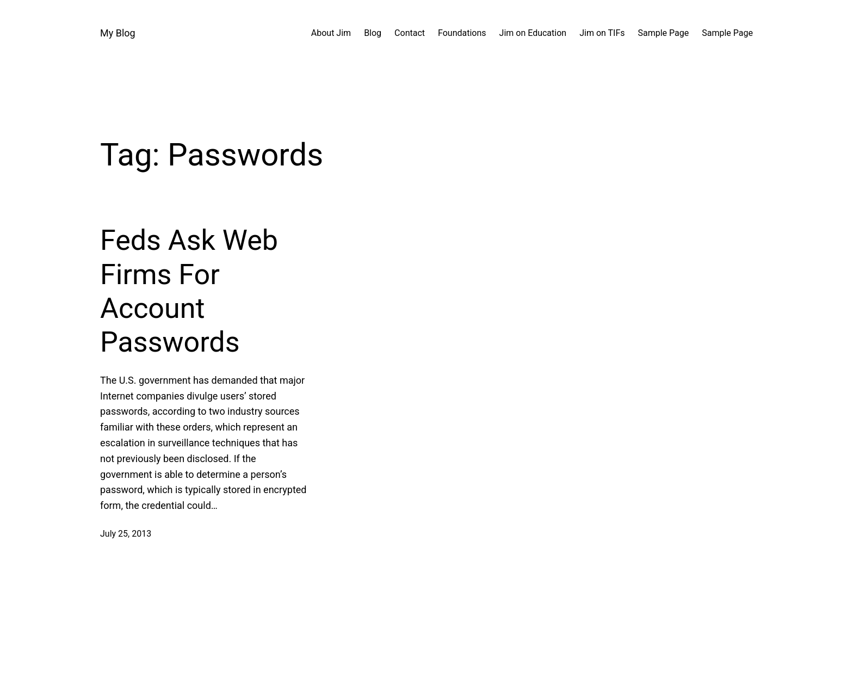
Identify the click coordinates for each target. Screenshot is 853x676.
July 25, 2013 (125, 533)
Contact (409, 33)
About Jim (331, 33)
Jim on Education (533, 33)
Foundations (462, 33)
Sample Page (663, 33)
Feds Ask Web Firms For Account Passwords (189, 291)
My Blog (117, 33)
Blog (372, 33)
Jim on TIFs (602, 33)
